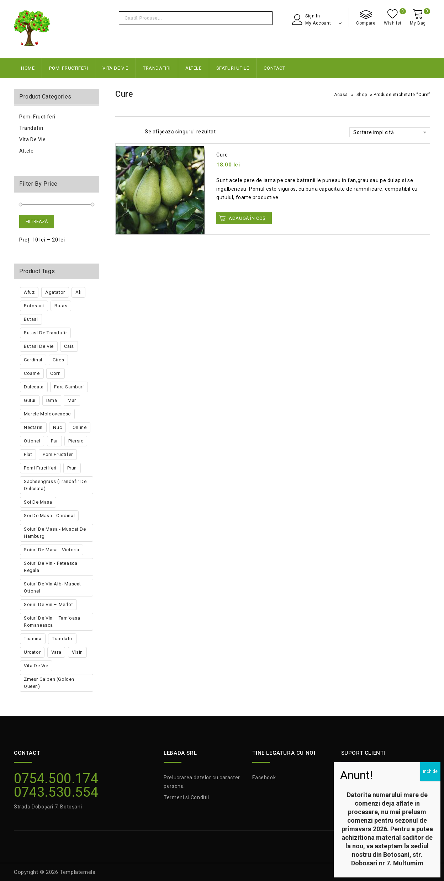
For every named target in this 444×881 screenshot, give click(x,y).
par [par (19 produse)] (54, 441)
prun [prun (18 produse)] (72, 468)
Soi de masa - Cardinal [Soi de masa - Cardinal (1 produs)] (49, 515)
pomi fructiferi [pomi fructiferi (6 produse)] (40, 468)
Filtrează (37, 221)
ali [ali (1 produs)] (78, 292)
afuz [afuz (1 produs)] (29, 292)
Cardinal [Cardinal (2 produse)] (33, 359)
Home (28, 68)
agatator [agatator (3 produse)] (55, 292)
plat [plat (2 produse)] (28, 454)
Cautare (265, 18)
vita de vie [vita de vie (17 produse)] (36, 665)
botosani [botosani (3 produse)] (34, 305)
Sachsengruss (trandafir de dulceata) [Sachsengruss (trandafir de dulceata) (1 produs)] (55, 485)
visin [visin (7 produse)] (77, 652)
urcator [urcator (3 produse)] (32, 652)
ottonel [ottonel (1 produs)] (32, 441)
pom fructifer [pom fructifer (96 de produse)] (58, 454)
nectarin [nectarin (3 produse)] (33, 427)
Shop (361, 94)
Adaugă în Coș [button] (247, 218)
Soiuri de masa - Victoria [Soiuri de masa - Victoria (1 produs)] (51, 549)
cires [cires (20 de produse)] (58, 359)
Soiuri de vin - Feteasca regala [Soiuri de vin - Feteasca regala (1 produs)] (50, 567)
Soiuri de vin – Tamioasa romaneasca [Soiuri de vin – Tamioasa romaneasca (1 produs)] (52, 621)
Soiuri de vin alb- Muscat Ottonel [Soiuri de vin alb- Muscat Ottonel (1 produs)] (52, 587)
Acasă (341, 94)
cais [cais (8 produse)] (69, 346)
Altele (193, 68)
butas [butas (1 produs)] (60, 305)
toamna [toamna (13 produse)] (33, 638)
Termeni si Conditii (186, 797)
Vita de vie (115, 68)
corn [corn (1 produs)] (55, 373)
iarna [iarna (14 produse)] (51, 400)
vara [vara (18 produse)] (56, 652)
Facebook (264, 777)
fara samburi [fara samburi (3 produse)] (69, 386)
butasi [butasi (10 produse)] (31, 319)
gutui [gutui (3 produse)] (30, 400)
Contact (274, 68)
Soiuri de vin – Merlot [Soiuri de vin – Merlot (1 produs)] (48, 604)
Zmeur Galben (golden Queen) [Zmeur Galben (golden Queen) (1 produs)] (49, 682)
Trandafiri (157, 68)
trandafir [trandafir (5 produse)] (62, 638)
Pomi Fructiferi (68, 68)
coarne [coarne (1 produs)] (32, 373)
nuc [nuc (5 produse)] (57, 427)
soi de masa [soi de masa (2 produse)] (38, 502)
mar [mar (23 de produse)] (72, 400)
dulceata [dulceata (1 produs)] (34, 386)
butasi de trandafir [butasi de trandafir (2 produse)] (45, 332)
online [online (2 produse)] (80, 427)
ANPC (348, 777)
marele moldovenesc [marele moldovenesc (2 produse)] (47, 413)
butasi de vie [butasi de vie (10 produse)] (39, 346)
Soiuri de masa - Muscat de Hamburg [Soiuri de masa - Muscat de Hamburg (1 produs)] (55, 532)
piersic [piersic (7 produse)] (75, 441)
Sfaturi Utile (232, 68)
